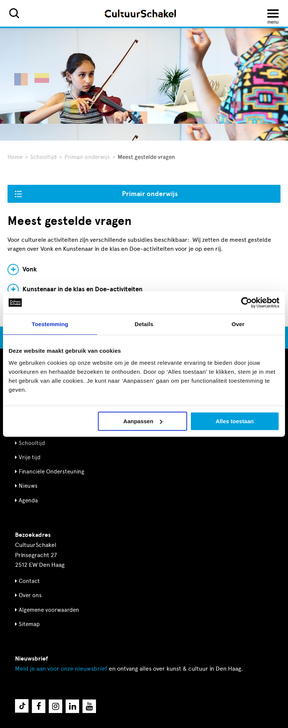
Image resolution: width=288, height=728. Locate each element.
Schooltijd (43, 157)
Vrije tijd (29, 457)
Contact (29, 581)
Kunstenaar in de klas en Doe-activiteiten (82, 289)
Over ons (30, 595)
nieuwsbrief (61, 668)
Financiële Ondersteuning (51, 471)
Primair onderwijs (87, 157)
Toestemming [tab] (50, 324)
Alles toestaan (235, 421)
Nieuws (28, 485)
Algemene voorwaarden (49, 610)
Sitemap (29, 624)
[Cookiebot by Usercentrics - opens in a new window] (246, 302)
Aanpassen (142, 421)
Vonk (29, 269)
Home (15, 157)
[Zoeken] (14, 13)
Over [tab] (237, 324)
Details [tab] (144, 324)
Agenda (28, 500)
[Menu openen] (273, 13)
